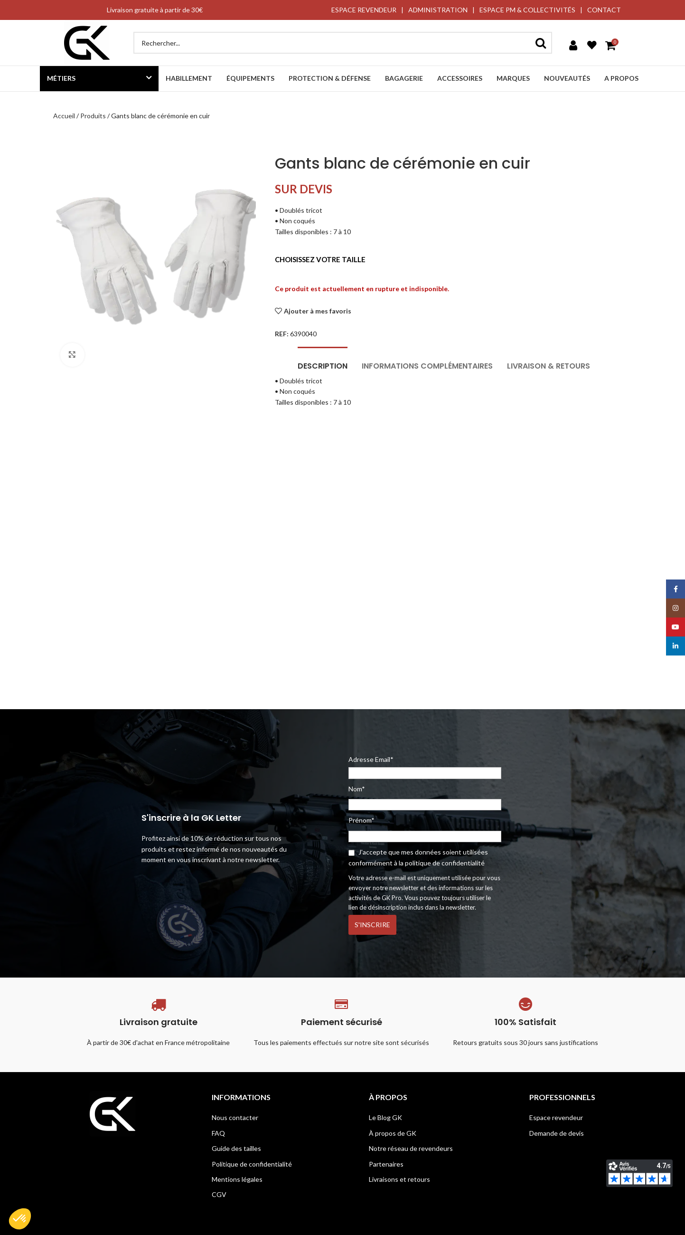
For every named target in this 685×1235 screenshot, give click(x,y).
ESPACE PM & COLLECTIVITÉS (527, 10)
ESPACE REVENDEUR (363, 10)
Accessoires (459, 78)
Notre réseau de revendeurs (411, 1148)
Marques (513, 78)
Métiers (61, 78)
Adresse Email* (424, 767)
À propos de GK (392, 1133)
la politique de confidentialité (442, 863)
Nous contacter (235, 1117)
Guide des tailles (236, 1148)
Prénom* (361, 820)
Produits (93, 116)
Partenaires (386, 1164)
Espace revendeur (556, 1117)
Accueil (64, 116)
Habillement (189, 78)
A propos (621, 78)
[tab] (322, 361)
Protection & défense (330, 78)
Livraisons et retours (399, 1179)
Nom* (356, 789)
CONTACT (604, 10)
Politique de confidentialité (252, 1164)
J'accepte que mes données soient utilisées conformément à (418, 857)
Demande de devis (556, 1133)
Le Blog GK (385, 1117)
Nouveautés (567, 78)
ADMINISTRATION (438, 10)
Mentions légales (237, 1179)
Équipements (250, 78)
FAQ (218, 1133)
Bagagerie (404, 78)
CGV (219, 1194)
